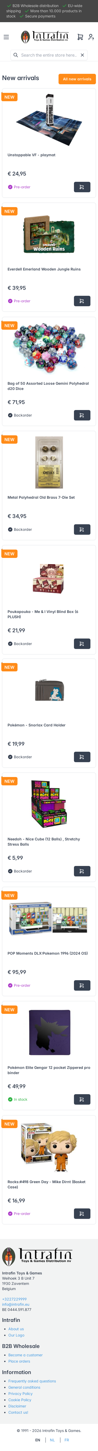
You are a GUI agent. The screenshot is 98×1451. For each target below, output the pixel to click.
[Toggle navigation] (6, 37)
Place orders (19, 1361)
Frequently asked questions (32, 1381)
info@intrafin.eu (15, 1304)
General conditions (24, 1387)
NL (52, 1440)
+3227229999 (14, 1299)
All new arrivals (77, 79)
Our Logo (16, 1335)
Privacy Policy (20, 1393)
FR (67, 1440)
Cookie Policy (19, 1400)
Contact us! (18, 1412)
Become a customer (25, 1355)
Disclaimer (17, 1406)
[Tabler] (45, 37)
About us (16, 1329)
